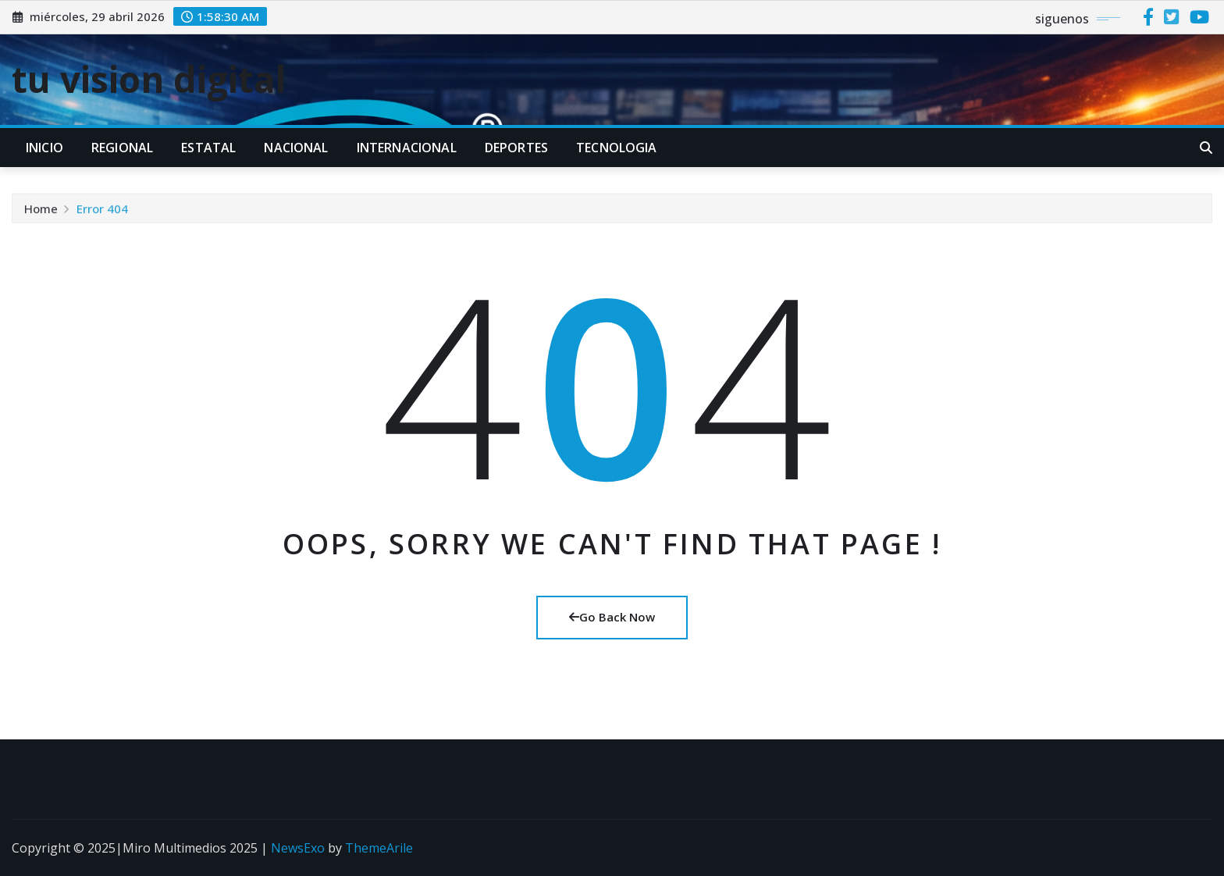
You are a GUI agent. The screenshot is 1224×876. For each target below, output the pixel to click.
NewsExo (298, 847)
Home (41, 213)
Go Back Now (612, 617)
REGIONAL (122, 147)
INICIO (44, 147)
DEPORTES (516, 147)
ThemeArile (379, 847)
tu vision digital (149, 79)
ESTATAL (208, 147)
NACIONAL (296, 147)
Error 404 (102, 213)
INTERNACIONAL (407, 147)
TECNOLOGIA (616, 147)
